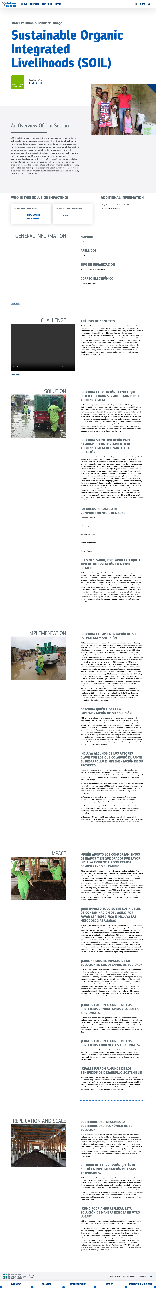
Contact (142, 1276)
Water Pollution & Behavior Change (36, 23)
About (24, 4)
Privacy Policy (129, 1276)
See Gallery (15, 304)
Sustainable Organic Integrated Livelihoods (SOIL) (67, 49)
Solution (47, 1284)
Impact (58, 4)
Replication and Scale (140, 1284)
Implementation (78, 1284)
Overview (15, 1284)
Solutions (47, 4)
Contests (34, 4)
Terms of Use (114, 1276)
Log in (134, 4)
